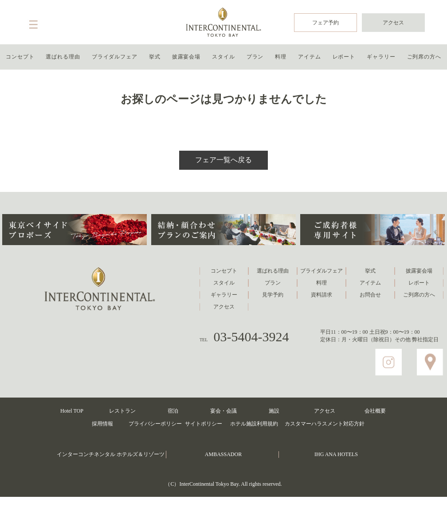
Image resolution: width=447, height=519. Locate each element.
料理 (280, 57)
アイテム (309, 57)
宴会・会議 (223, 411)
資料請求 (321, 295)
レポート (344, 57)
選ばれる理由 (63, 57)
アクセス (393, 23)
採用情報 (102, 424)
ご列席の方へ (424, 57)
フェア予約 (325, 23)
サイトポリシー (203, 424)
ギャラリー (381, 57)
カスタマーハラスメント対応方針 (325, 424)
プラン (255, 57)
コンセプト (20, 57)
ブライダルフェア (114, 57)
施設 (274, 411)
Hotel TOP (71, 411)
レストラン (122, 411)
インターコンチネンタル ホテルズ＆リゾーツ (111, 454)
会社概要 (375, 411)
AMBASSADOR (223, 454)
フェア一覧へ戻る (223, 160)
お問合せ (370, 295)
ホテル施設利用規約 (254, 424)
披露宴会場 (186, 57)
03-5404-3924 (251, 336)
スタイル (223, 57)
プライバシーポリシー (155, 424)
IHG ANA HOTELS (336, 454)
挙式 (155, 57)
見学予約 (272, 295)
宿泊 (173, 411)
